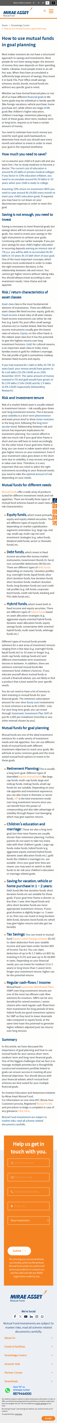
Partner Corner (13, 1372)
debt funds (44, 567)
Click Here (23, 1111)
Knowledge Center (20, 25)
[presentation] (25, 1235)
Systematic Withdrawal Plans (37, 986)
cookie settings (41, 1404)
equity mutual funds (30, 776)
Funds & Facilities (15, 1346)
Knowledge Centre (16, 1355)
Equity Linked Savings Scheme (30, 938)
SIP (16, 798)
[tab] (29, 1338)
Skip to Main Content (22, 3)
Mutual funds (9, 491)
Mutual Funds (44, 1103)
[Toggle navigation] (51, 12)
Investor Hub (12, 1363)
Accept (48, 1418)
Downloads (11, 1381)
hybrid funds (38, 611)
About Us (10, 1337)
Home (5, 25)
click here (18, 1414)
